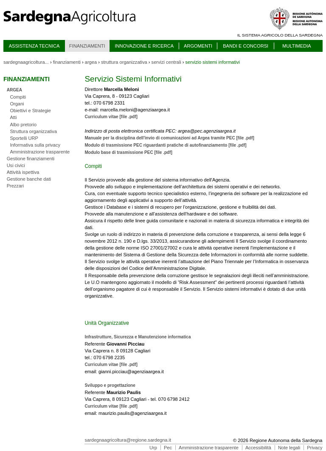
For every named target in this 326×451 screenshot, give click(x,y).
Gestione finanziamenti (31, 158)
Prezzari (15, 185)
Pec (168, 447)
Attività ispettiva (23, 172)
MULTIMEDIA (296, 45)
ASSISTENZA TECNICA (34, 45)
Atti (13, 117)
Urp (153, 447)
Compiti (18, 96)
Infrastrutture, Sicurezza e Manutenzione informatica (137, 337)
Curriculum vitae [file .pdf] (110, 116)
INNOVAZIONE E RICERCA (144, 45)
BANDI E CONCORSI (245, 45)
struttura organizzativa (124, 62)
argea (91, 62)
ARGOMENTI (198, 45)
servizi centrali (166, 62)
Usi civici (16, 165)
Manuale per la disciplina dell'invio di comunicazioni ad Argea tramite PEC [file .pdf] (169, 138)
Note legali (289, 447)
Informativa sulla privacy (35, 144)
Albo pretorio (23, 124)
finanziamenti (67, 62)
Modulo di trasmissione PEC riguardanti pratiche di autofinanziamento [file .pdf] (165, 145)
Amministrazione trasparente (40, 151)
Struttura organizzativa (33, 131)
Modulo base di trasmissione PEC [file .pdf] (128, 152)
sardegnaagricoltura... (26, 62)
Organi (17, 103)
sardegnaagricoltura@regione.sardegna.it (127, 439)
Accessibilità (258, 447)
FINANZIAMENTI (87, 45)
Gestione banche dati (29, 179)
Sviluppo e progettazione (109, 385)
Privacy (314, 447)
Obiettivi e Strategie (30, 110)
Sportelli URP (24, 138)
